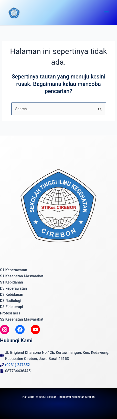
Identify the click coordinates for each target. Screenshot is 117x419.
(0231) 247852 (17, 365)
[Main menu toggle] (106, 12)
